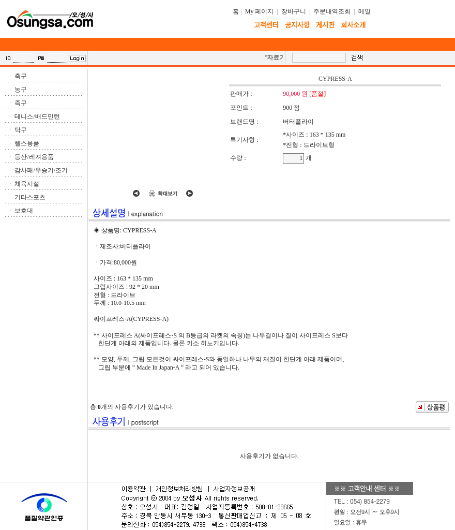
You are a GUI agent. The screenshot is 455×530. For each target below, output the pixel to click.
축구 (20, 76)
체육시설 (26, 183)
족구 (20, 103)
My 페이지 (259, 11)
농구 (20, 89)
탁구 (20, 130)
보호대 (23, 210)
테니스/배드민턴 (36, 116)
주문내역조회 (332, 11)
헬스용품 (26, 143)
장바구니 (293, 11)
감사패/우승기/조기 (41, 170)
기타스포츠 (30, 197)
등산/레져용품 (33, 156)
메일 (364, 11)
